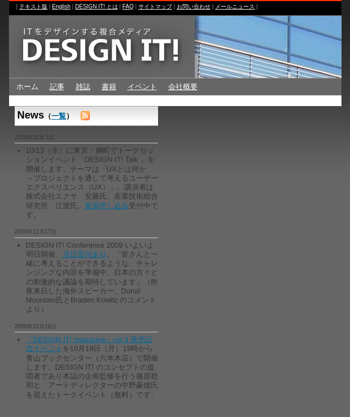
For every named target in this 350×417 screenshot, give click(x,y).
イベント (142, 86)
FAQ (128, 6)
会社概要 (183, 86)
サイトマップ (155, 6)
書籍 (109, 86)
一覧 (58, 116)
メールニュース (235, 6)
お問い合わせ (194, 6)
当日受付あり (85, 254)
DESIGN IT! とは (96, 6)
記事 (57, 86)
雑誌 (83, 86)
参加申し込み (107, 205)
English (61, 6)
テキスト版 (33, 6)
